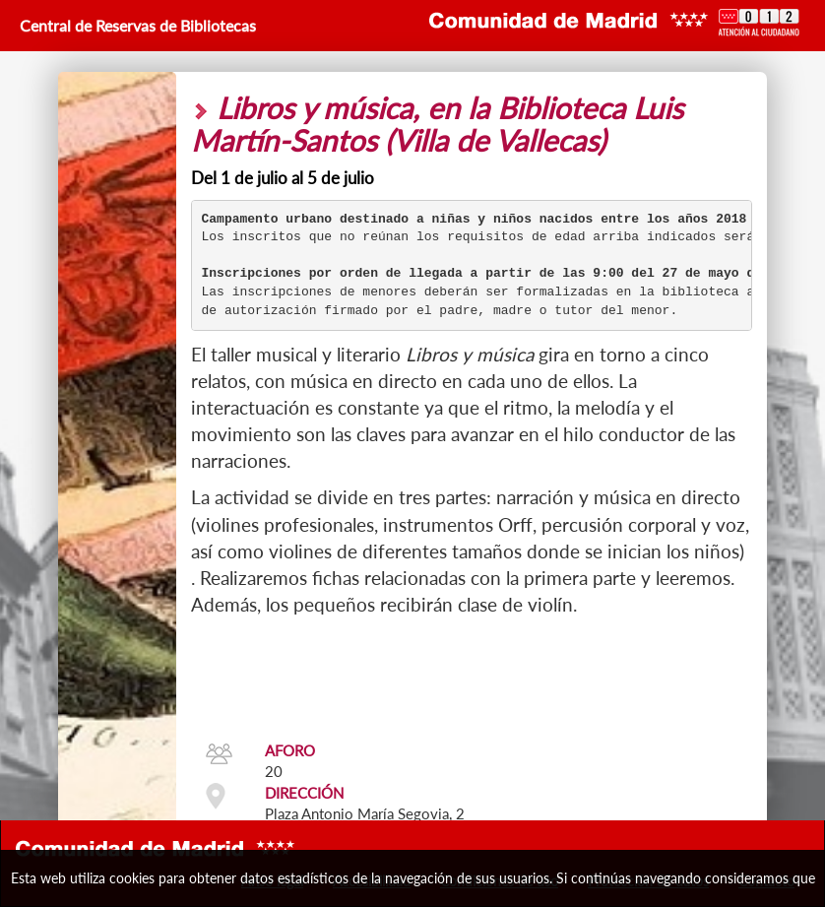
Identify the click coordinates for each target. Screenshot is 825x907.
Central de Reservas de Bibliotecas (136, 25)
